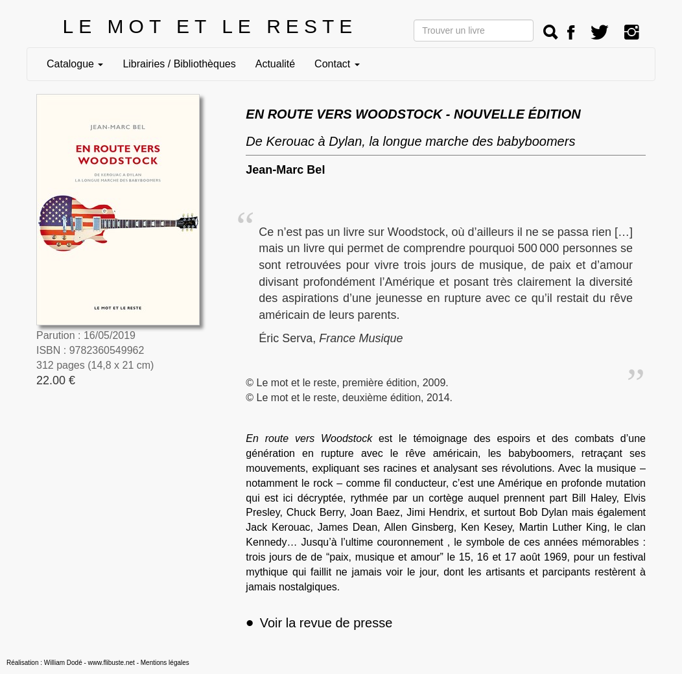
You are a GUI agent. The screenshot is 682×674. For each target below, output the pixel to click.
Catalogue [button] (75, 63)
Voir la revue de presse (319, 623)
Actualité (275, 63)
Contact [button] (337, 63)
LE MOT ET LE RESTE (210, 26)
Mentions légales (165, 662)
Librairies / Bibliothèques (179, 63)
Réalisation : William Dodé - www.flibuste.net (70, 662)
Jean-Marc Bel (285, 169)
